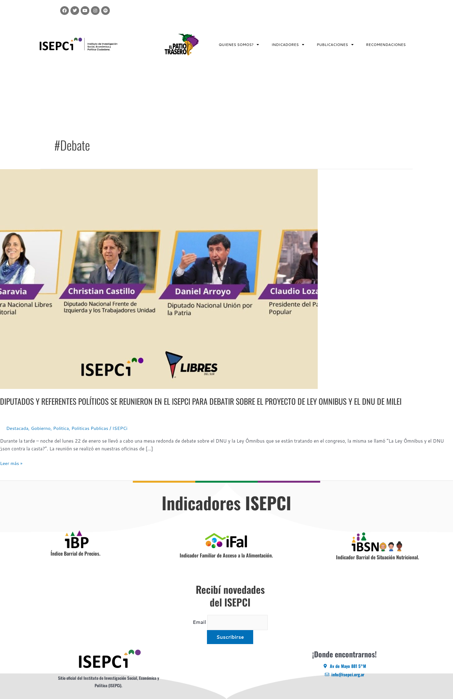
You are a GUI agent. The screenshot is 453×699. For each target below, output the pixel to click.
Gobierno (41, 428)
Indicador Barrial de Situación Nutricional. (377, 557)
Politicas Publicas (91, 428)
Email (199, 622)
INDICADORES (287, 45)
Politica (62, 428)
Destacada (17, 428)
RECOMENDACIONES (386, 44)
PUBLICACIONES (335, 45)
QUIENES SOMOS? (239, 45)
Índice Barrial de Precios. (76, 553)
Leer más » (11, 463)
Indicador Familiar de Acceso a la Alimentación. (226, 555)
